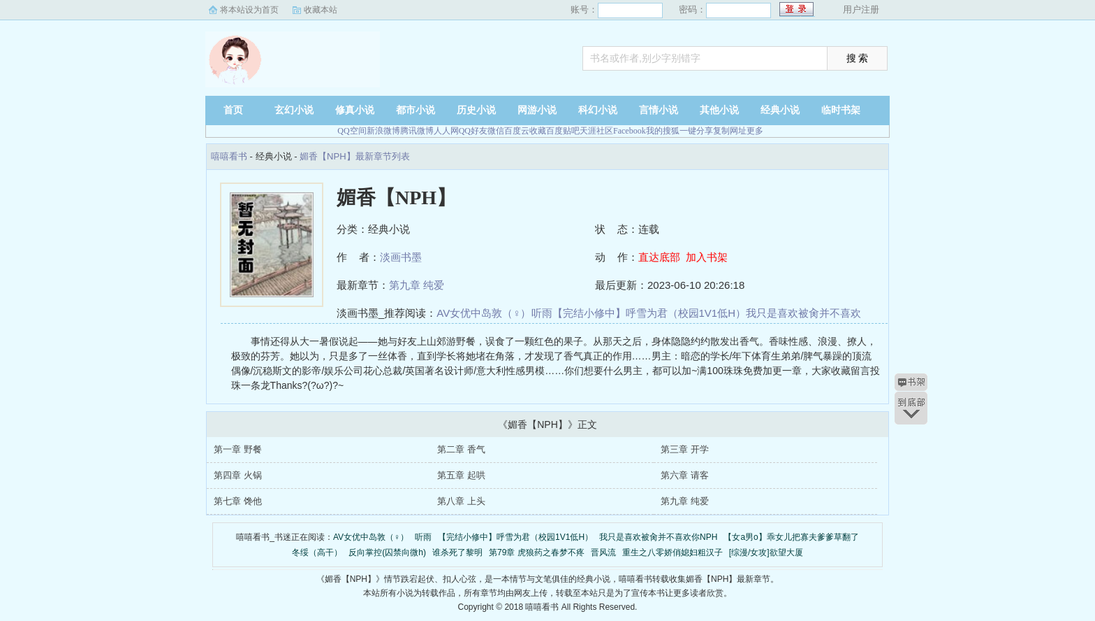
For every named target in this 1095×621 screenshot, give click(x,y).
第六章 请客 (685, 475)
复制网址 (730, 131)
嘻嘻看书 (292, 59)
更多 (755, 131)
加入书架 (707, 257)
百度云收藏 (525, 131)
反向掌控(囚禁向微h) (387, 552)
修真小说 (354, 110)
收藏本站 (320, 10)
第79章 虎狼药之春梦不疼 (537, 552)
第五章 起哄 (461, 475)
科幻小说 (597, 110)
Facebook (629, 131)
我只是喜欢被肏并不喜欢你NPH (658, 537)
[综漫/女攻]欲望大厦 (766, 552)
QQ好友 (473, 131)
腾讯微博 (417, 131)
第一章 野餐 (238, 449)
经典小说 (780, 110)
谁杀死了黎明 (457, 552)
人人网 (446, 131)
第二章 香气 (461, 449)
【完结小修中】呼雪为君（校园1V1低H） (649, 313)
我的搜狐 (662, 131)
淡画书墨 (401, 257)
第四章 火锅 (238, 475)
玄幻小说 (294, 110)
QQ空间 (351, 131)
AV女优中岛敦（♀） (483, 313)
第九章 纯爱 (416, 285)
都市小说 (415, 110)
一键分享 (696, 131)
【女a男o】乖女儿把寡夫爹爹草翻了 (790, 537)
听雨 (541, 313)
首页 (233, 110)
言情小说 (658, 110)
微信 (495, 131)
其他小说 (719, 110)
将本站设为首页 (249, 10)
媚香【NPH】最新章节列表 (354, 156)
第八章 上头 (461, 501)
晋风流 (603, 552)
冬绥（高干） (317, 552)
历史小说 (476, 110)
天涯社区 (596, 131)
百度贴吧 (563, 131)
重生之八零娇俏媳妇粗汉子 (672, 552)
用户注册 (861, 9)
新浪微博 (383, 131)
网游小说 (537, 110)
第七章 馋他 (238, 501)
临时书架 (840, 110)
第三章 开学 (685, 449)
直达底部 (659, 257)
